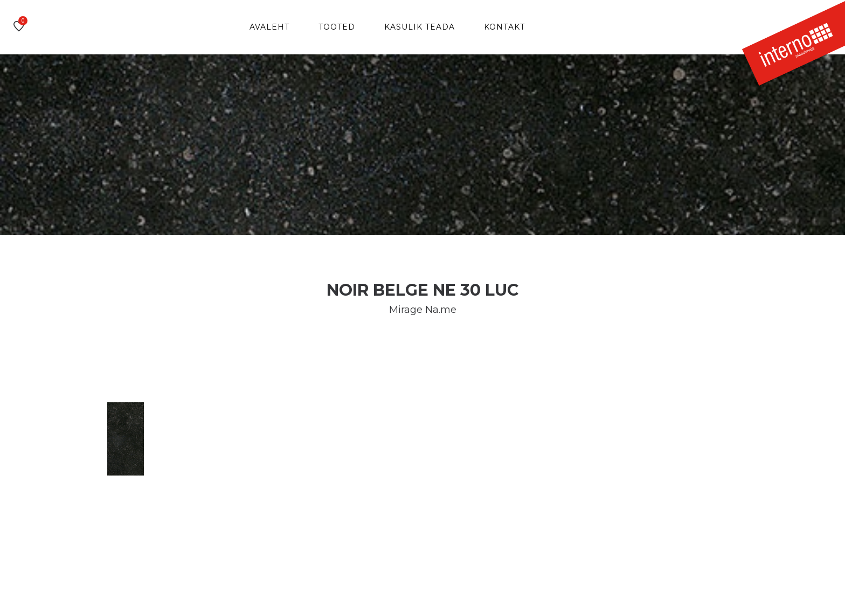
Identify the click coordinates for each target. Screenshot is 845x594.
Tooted (336, 27)
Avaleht (269, 27)
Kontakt (504, 27)
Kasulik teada (419, 27)
